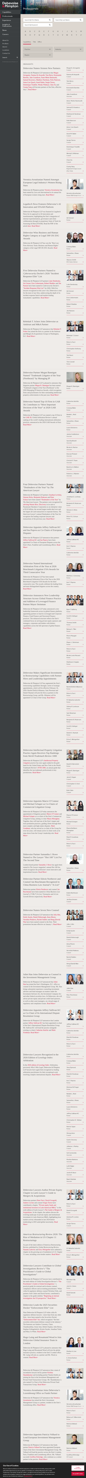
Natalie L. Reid (75, 415)
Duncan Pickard (75, 455)
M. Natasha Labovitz (75, 701)
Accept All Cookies (78, 1474)
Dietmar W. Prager (75, 1088)
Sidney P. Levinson (75, 707)
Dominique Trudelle (30, 85)
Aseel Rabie (40, 82)
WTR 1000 (42, 768)
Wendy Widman (43, 85)
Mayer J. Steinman (75, 643)
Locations (5, 50)
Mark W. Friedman (75, 1038)
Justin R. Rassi (75, 1174)
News (4, 30)
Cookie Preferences (77, 1468)
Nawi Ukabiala (75, 1180)
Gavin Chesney (75, 1141)
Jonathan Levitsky (55, 495)
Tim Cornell (75, 363)
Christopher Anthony (75, 350)
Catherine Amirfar (75, 402)
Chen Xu (53, 85)
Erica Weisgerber (45, 1250)
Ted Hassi (75, 356)
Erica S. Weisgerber (75, 740)
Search (16, 57)
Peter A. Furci (75, 343)
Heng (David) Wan (75, 965)
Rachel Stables (42, 920)
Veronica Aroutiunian (52, 190)
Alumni (4, 47)
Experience (6, 20)
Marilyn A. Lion (75, 1352)
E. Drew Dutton (75, 1359)
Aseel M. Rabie (75, 135)
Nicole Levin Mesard (75, 656)
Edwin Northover (42, 889)
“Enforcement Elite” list (31, 1320)
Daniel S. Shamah (75, 734)
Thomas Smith (75, 624)
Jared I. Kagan (75, 778)
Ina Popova (44, 540)
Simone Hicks (28, 497)
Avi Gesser (75, 219)
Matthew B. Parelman (75, 115)
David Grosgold (50, 1200)
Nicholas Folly (75, 1281)
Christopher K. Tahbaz (75, 1121)
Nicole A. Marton (75, 448)
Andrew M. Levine (75, 1218)
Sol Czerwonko (75, 1154)
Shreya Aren (75, 1134)
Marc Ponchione (75, 996)
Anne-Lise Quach (29, 82)
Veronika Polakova (29, 920)
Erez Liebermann (37, 283)
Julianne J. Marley (75, 1147)
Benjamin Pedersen (40, 497)
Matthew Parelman (42, 80)
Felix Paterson (55, 80)
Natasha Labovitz (29, 1250)
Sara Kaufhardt (75, 442)
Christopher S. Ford (75, 785)
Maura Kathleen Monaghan (75, 830)
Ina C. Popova (75, 547)
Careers (5, 34)
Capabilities (6, 12)
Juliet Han (75, 989)
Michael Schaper (29, 816)
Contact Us (6, 53)
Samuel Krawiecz (29, 80)
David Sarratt (75, 1294)
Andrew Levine (28, 1203)
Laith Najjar (75, 1167)
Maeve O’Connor (53, 814)
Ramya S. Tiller (75, 630)
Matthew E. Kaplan (75, 663)
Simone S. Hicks (75, 511)
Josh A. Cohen (75, 1287)
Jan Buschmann (75, 900)
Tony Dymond (75, 1068)
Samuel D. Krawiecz (75, 108)
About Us (5, 40)
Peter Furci (40, 1200)
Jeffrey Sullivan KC (30, 540)
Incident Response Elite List (33, 288)
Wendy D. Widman (75, 154)
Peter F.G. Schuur (75, 517)
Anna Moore (51, 917)
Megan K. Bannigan (42, 385)
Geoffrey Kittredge (36, 1457)
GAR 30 (29, 417)
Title (34, 42)
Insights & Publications (7, 25)
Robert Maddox (49, 283)
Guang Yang (27, 87)
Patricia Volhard (75, 1425)
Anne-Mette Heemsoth (49, 77)
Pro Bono (5, 43)
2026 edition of (38, 1065)
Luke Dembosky (54, 281)
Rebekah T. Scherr (75, 336)
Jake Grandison (35, 77)
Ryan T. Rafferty (75, 610)
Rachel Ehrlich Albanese (75, 688)
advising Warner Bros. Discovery (34, 504)
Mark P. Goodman (75, 838)
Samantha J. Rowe (75, 254)
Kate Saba (75, 791)
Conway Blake (75, 248)
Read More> (32, 89)
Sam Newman (75, 714)
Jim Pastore (75, 312)
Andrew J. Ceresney (75, 577)
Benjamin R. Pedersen (75, 504)
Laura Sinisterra (75, 429)
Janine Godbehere (75, 435)
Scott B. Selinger (75, 617)
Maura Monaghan (53, 819)
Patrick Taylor (75, 1128)
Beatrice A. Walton (75, 468)
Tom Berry (49, 75)
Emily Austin (27, 917)
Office (40, 42)
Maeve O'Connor (75, 816)
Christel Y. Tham (75, 461)
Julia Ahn (57, 915)
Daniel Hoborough (39, 917)
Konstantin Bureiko (75, 89)
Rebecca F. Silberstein (75, 1418)
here (29, 226)
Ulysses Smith (75, 261)
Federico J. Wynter (75, 475)
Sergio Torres (50, 82)
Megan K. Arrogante (75, 69)
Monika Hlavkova (75, 1160)
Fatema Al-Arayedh (38, 75)
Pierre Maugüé (75, 637)
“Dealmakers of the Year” (50, 500)
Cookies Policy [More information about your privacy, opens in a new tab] (28, 1476)
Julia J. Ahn (75, 925)
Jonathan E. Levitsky (75, 498)
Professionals (7, 16)
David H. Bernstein (75, 765)
